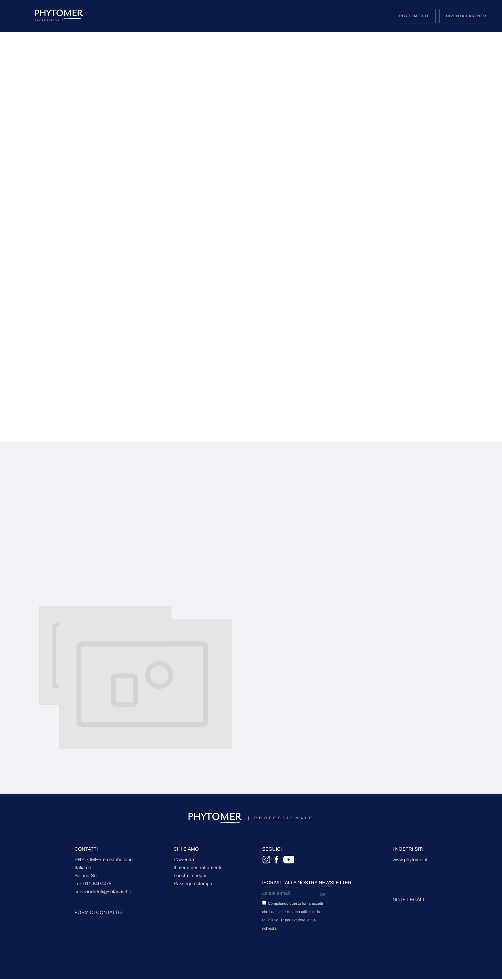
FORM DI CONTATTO (98, 912)
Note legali (408, 899)
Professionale (251, 818)
